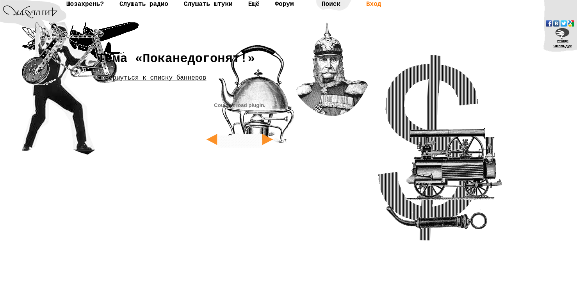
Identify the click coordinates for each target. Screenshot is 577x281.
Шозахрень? (85, 4)
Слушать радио (143, 4)
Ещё (254, 4)
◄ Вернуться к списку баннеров (152, 78)
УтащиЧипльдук (563, 43)
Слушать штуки (208, 4)
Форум (284, 4)
